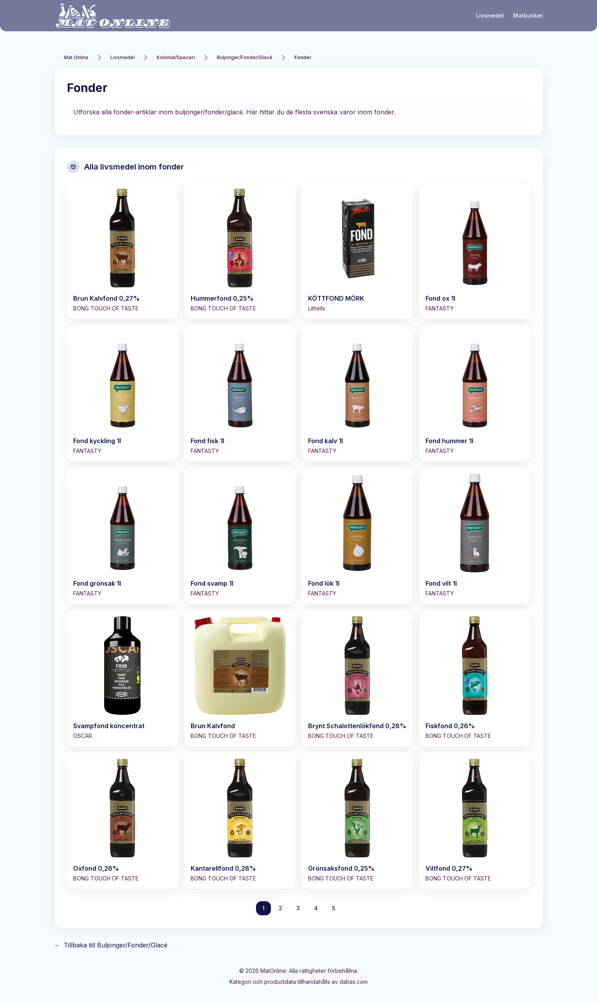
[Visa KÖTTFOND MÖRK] (357, 250)
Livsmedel (490, 15)
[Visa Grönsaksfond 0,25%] (357, 820)
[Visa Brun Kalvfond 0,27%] (122, 250)
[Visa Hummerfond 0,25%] (240, 250)
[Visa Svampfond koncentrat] (122, 678)
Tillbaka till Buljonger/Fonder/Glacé (111, 945)
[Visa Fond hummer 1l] (474, 393)
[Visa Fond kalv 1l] (357, 393)
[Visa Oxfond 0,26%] (122, 820)
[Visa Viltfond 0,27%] (474, 820)
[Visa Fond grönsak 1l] (122, 535)
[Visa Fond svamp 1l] (240, 535)
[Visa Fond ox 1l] (474, 250)
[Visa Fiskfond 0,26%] (474, 678)
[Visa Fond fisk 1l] (240, 393)
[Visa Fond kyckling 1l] (122, 393)
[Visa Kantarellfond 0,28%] (240, 820)
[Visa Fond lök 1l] (357, 535)
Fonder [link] (302, 57)
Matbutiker (528, 15)
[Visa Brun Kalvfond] (240, 678)
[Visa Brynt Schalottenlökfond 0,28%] (357, 678)
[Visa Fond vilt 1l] (474, 535)
